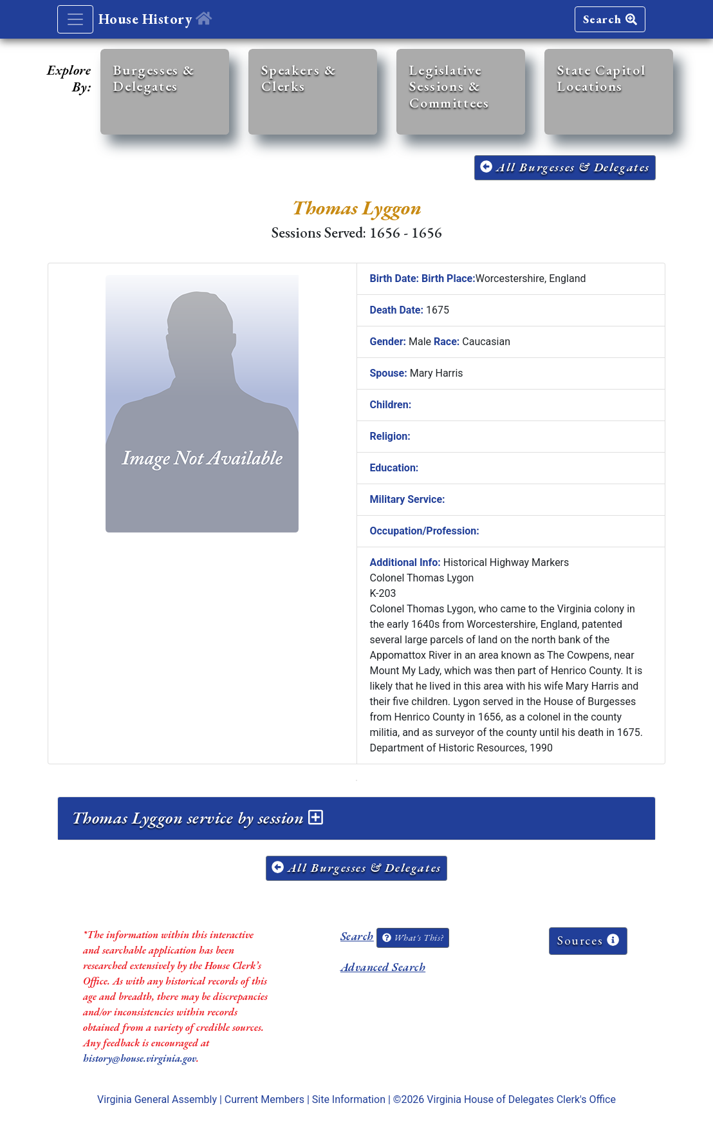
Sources (588, 940)
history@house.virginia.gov (139, 1058)
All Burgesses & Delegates (565, 167)
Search (610, 19)
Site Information (348, 1099)
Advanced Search (382, 966)
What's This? (412, 937)
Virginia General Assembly (157, 1099)
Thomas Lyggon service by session (197, 818)
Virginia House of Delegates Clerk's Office (521, 1099)
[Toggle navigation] (75, 19)
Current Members (264, 1099)
